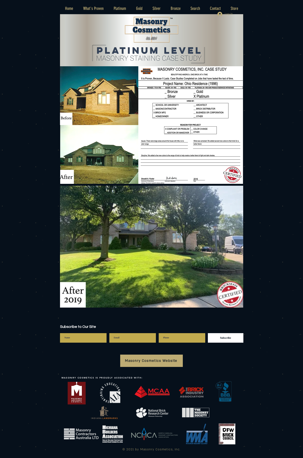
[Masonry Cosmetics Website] (151, 361)
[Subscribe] (225, 338)
